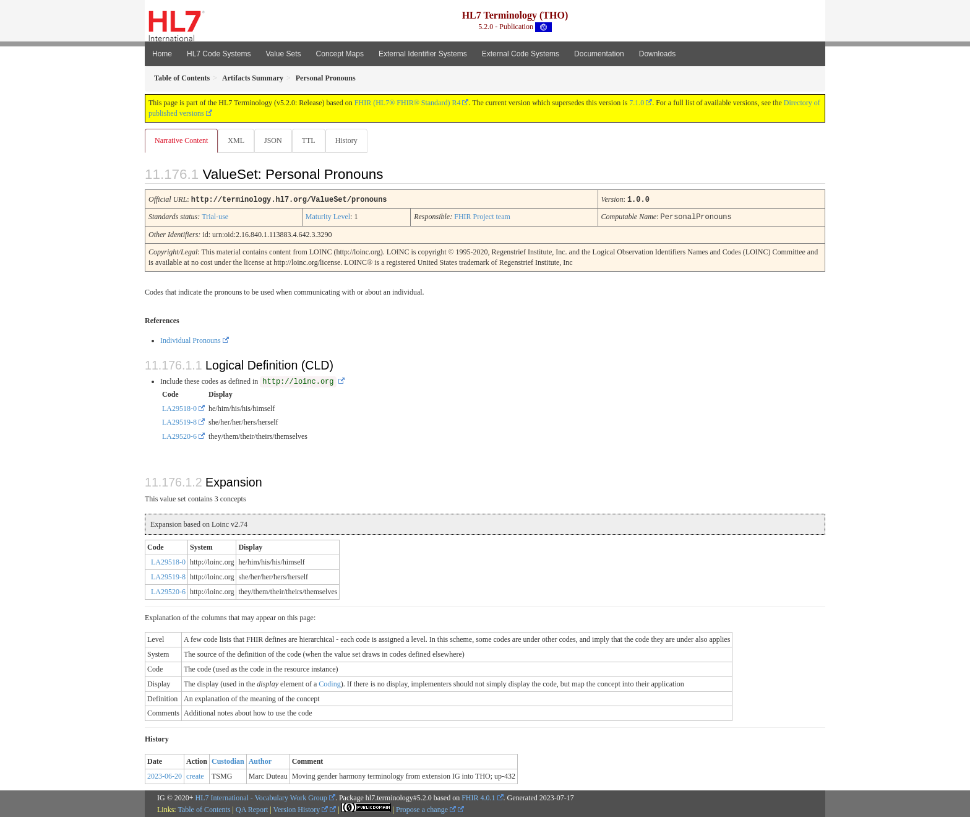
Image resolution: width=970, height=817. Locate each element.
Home (162, 54)
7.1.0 (636, 102)
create (195, 775)
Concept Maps (340, 54)
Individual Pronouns (190, 339)
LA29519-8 (179, 421)
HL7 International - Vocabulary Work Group (261, 797)
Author (260, 760)
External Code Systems (520, 54)
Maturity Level (328, 216)
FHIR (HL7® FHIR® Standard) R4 (407, 102)
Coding (329, 683)
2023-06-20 (164, 775)
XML (237, 140)
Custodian (228, 760)
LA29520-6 (179, 435)
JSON (276, 140)
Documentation (599, 54)
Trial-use (215, 216)
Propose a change (426, 809)
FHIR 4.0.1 (478, 797)
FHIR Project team (482, 216)
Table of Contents (204, 809)
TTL (312, 140)
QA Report (252, 809)
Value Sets (283, 54)
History (351, 140)
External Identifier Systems (423, 54)
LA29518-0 (179, 408)
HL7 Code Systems (219, 54)
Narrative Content (181, 140)
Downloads (657, 54)
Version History (300, 809)
